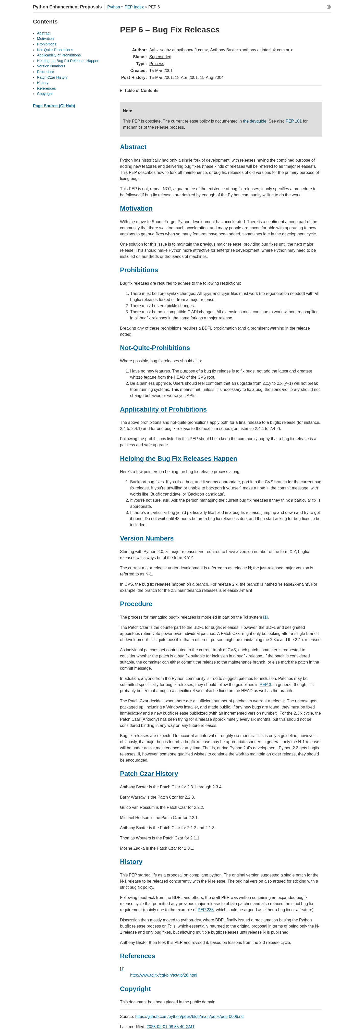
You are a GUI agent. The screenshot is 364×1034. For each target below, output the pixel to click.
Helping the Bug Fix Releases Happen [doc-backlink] (178, 458)
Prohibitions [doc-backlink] (139, 269)
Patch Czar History (52, 77)
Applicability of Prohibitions (59, 55)
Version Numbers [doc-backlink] (147, 538)
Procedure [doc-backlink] (136, 603)
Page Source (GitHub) (54, 106)
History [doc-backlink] (131, 861)
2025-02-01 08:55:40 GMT (171, 1027)
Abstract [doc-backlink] (133, 146)
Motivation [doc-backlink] (136, 208)
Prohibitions (46, 44)
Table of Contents (141, 90)
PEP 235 (206, 910)
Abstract (44, 33)
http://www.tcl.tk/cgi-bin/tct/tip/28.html (163, 975)
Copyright (45, 94)
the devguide (254, 121)
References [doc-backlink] (137, 955)
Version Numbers (51, 66)
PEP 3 (265, 684)
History (42, 83)
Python (113, 7)
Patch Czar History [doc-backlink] (149, 773)
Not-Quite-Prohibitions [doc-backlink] (155, 347)
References (46, 88)
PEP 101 (294, 121)
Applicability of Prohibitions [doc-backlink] (163, 409)
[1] (265, 617)
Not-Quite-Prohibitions (55, 50)
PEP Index (134, 7)
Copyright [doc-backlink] (135, 988)
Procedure (45, 72)
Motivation (45, 39)
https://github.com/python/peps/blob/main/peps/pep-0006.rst (189, 1016)
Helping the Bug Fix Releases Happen (68, 61)
